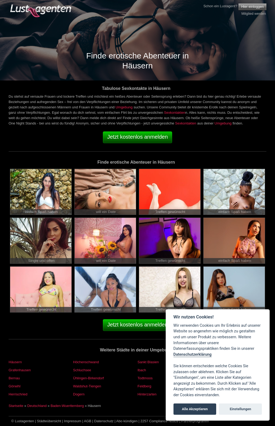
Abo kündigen (127, 421)
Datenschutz (104, 421)
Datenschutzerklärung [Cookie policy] (192, 354)
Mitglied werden (253, 14)
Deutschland (36, 406)
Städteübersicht (49, 421)
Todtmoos (145, 378)
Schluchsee (82, 370)
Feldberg (144, 386)
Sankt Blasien (148, 362)
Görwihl (14, 386)
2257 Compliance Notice (159, 421)
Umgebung (124, 107)
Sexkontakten (174, 113)
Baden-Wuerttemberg (67, 406)
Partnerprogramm (195, 421)
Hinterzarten (147, 394)
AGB (87, 421)
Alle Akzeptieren (195, 409)
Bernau (14, 378)
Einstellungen (240, 409)
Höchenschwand (86, 362)
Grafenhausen (20, 370)
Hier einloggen (252, 7)
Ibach (142, 370)
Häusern (15, 362)
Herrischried (18, 394)
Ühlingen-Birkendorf (88, 378)
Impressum (72, 421)
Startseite (16, 406)
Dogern (79, 394)
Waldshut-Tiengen (87, 386)
